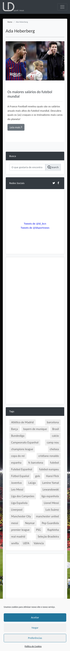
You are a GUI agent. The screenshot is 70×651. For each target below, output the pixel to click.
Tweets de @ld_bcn (35, 223)
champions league (22, 449)
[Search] (27, 167)
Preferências (35, 638)
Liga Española (19, 503)
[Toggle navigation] (62, 6)
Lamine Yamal (50, 483)
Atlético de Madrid (22, 422)
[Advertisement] (35, 296)
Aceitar (35, 617)
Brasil (55, 429)
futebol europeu (49, 469)
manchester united (47, 516)
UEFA (26, 543)
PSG (38, 530)
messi (14, 523)
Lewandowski (51, 489)
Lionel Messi (51, 503)
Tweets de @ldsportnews (35, 227)
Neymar (30, 523)
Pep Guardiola (50, 523)
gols (37, 476)
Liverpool (16, 509)
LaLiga (32, 483)
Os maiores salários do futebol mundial (29, 94)
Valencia (39, 543)
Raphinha (53, 530)
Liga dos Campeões (22, 496)
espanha (16, 462)
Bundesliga (17, 435)
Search (53, 167)
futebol (54, 462)
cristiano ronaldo (48, 456)
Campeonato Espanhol (24, 442)
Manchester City (21, 516)
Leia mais (16, 127)
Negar (35, 627)
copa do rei (18, 456)
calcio (55, 435)
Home (9, 22)
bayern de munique (35, 429)
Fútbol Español (20, 476)
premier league (20, 530)
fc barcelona (35, 462)
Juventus (16, 483)
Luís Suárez (52, 509)
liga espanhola (50, 496)
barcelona (53, 422)
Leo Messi (17, 489)
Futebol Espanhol (21, 469)
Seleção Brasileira (48, 536)
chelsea (54, 449)
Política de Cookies (33, 646)
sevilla (15, 543)
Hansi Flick (52, 476)
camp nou (53, 442)
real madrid (18, 536)
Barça (14, 429)
